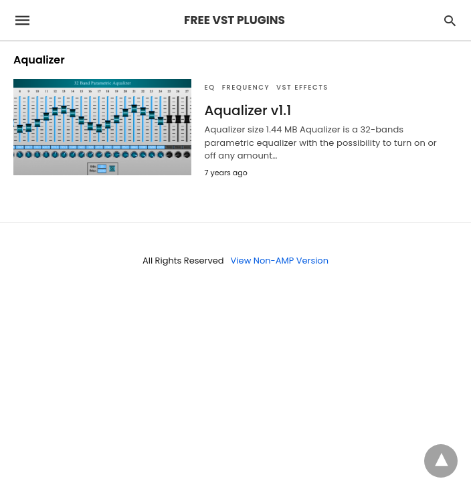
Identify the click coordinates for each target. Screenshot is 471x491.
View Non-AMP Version (279, 260)
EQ (210, 87)
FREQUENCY (246, 87)
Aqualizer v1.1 (248, 110)
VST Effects (302, 87)
